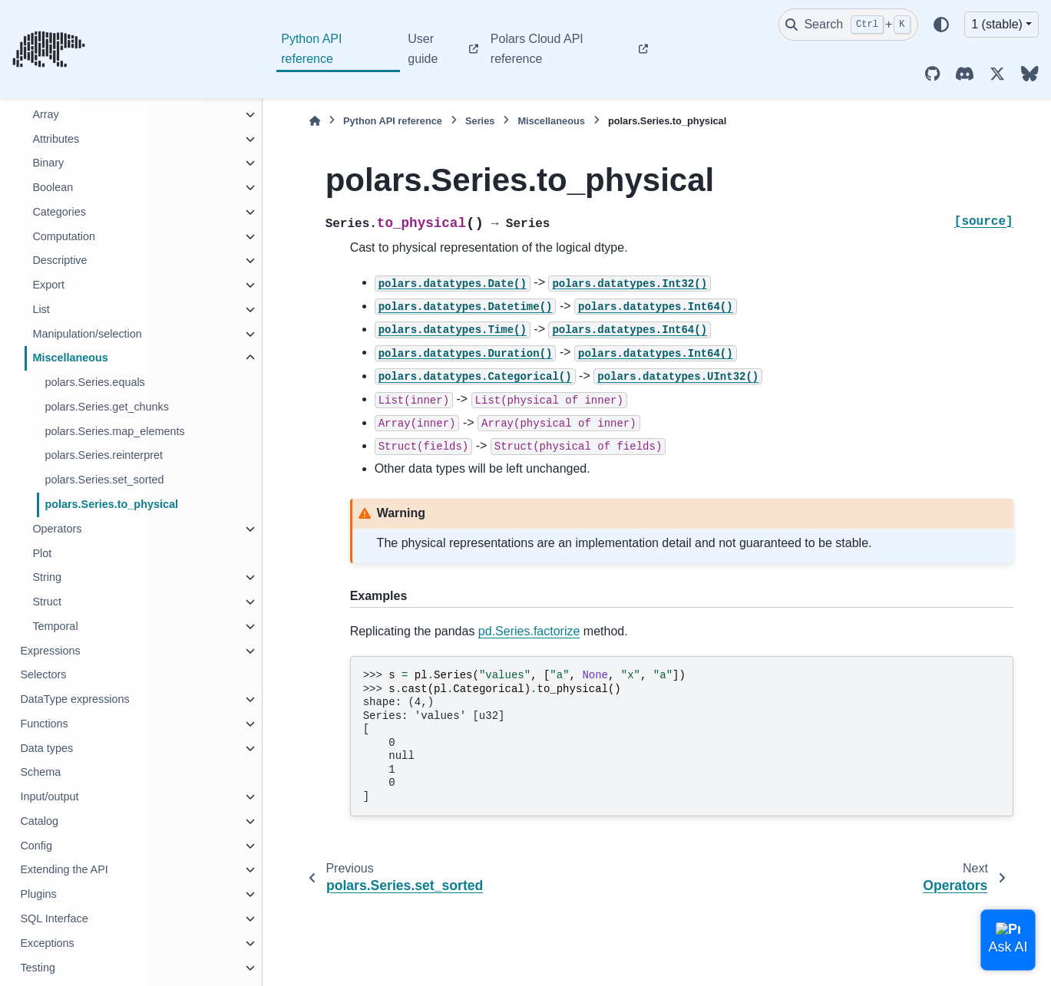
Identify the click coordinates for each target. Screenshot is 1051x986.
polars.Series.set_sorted (104, 479)
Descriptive (59, 260)
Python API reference (311, 48)
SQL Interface (54, 918)
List (40, 309)
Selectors (43, 674)
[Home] (314, 121)
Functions (44, 723)
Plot (41, 553)
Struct (46, 601)
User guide (423, 48)
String (46, 577)
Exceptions (47, 943)
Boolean (52, 187)
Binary (48, 163)
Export (48, 285)
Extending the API (63, 869)
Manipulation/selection (86, 334)
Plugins (38, 894)
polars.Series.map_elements (114, 431)
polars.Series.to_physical (111, 504)
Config (36, 845)
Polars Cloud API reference (537, 48)
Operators (56, 529)
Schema (40, 772)
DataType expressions (74, 699)
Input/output (49, 796)
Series (479, 121)
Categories (59, 212)
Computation (63, 236)
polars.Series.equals (94, 382)
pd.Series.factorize (529, 631)
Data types (46, 748)
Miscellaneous (69, 357)
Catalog (39, 821)
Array (45, 114)
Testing (37, 967)
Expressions (50, 651)
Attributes (55, 139)
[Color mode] (941, 25)
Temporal (55, 626)
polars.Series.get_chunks (107, 407)
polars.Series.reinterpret (104, 455)
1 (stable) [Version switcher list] (997, 24)
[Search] (848, 24)
